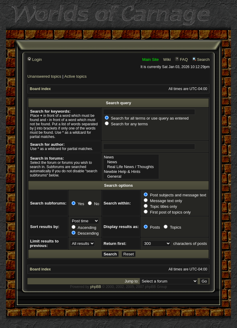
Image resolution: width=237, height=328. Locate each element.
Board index (40, 89)
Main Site (150, 59)
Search (201, 59)
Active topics (75, 76)
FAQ (181, 59)
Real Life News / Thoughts (131, 166)
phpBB (95, 287)
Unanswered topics (44, 76)
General (131, 176)
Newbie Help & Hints (131, 171)
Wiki (167, 59)
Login (34, 59)
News (131, 157)
